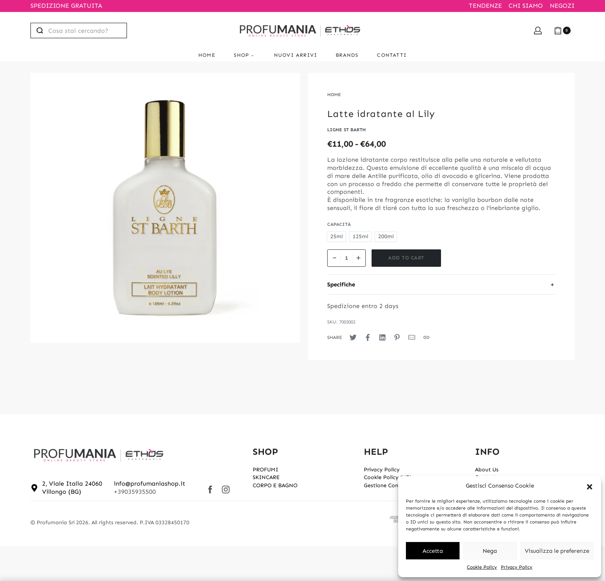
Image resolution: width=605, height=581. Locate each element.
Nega (490, 550)
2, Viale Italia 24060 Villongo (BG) (72, 487)
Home (334, 94)
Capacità (339, 224)
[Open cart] (562, 30)
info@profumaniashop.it (149, 483)
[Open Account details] (538, 30)
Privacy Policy (516, 567)
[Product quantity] (346, 258)
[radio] (336, 237)
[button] (589, 486)
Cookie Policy (482, 567)
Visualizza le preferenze (557, 550)
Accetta (432, 550)
